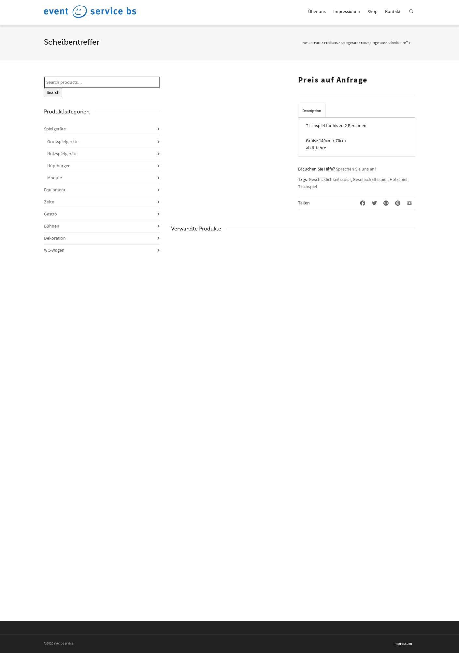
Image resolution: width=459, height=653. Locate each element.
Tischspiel (307, 187)
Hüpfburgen (59, 166)
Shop (372, 12)
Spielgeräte (55, 129)
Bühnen (51, 226)
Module (54, 178)
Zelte (49, 202)
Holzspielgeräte (62, 154)
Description (311, 111)
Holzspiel (399, 180)
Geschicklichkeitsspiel (330, 180)
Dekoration (55, 238)
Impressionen (346, 12)
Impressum (403, 643)
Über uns (317, 12)
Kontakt (393, 12)
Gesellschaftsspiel (370, 180)
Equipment (54, 190)
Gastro (50, 214)
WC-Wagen (54, 250)
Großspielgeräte (63, 142)
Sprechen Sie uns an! (356, 169)
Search (53, 93)
